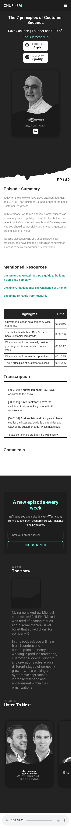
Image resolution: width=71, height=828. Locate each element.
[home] (16, 5)
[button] (65, 5)
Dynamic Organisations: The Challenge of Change (35, 287)
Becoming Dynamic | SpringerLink (25, 295)
